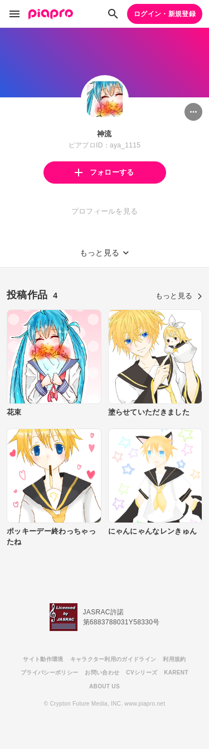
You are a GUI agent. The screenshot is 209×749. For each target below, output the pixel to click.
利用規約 (174, 659)
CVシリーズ (141, 672)
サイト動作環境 (43, 659)
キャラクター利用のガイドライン (113, 659)
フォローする (104, 172)
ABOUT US (104, 686)
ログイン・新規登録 (165, 14)
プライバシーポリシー (49, 672)
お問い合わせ (102, 672)
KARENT (176, 672)
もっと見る (178, 296)
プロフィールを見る (104, 211)
